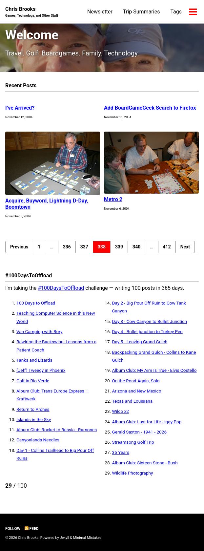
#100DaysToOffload (61, 288)
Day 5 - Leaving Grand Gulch (140, 341)
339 (119, 246)
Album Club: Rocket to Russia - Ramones (56, 429)
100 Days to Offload (35, 303)
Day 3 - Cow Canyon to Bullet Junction (149, 321)
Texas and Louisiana (132, 401)
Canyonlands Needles (37, 439)
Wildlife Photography (132, 473)
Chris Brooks (31, 12)
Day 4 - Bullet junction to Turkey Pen (147, 331)
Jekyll (64, 538)
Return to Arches (33, 409)
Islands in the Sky (33, 419)
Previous (19, 246)
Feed (32, 528)
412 (167, 246)
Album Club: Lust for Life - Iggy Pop (147, 421)
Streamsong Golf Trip (133, 442)
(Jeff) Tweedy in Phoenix (40, 370)
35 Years (121, 452)
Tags (176, 12)
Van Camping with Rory (39, 331)
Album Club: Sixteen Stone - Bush (145, 462)
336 (67, 246)
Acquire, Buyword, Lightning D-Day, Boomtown (46, 204)
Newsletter (99, 12)
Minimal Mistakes (87, 538)
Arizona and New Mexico (136, 390)
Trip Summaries (141, 12)
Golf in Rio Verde (32, 380)
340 (136, 246)
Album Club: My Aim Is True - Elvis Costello (154, 370)
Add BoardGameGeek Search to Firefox (150, 108)
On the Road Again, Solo (136, 380)
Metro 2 (113, 199)
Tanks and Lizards (34, 360)
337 (84, 246)
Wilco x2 (120, 411)
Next (185, 246)
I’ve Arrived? (19, 108)
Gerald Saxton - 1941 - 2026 (139, 431)
